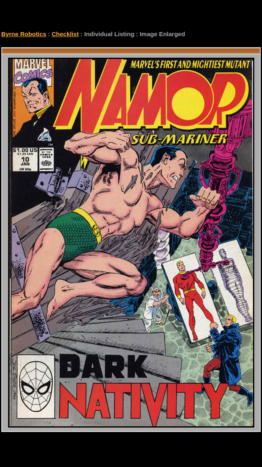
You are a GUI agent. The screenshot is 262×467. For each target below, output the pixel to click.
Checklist (65, 33)
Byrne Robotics (23, 33)
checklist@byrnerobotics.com (200, 442)
